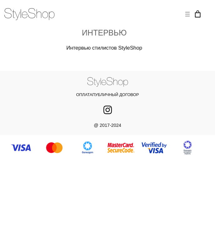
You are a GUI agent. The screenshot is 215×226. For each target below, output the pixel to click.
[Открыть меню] (187, 14)
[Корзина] (197, 14)
